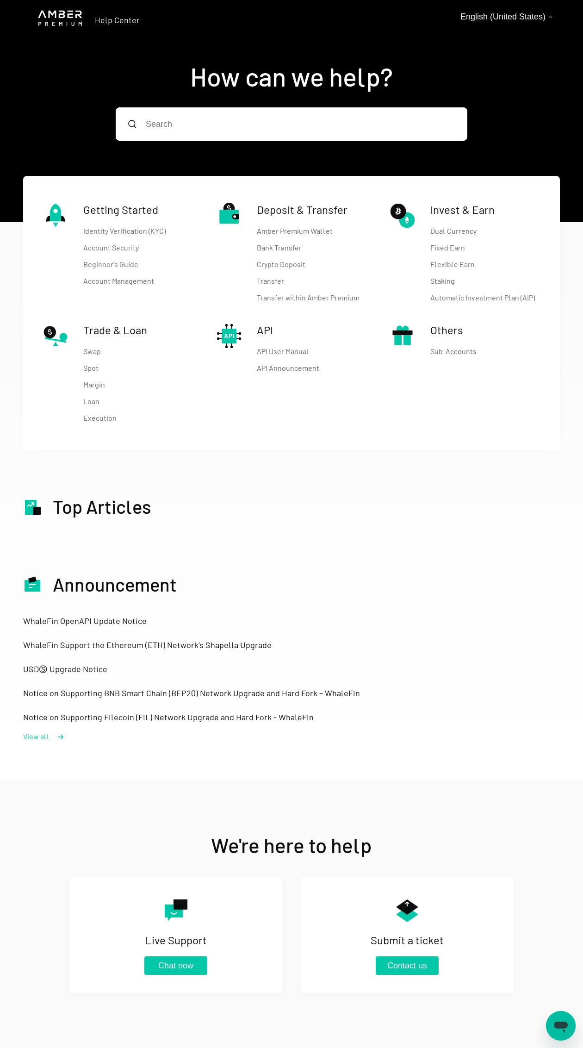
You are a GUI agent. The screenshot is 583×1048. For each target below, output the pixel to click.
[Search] (291, 124)
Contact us (407, 965)
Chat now (175, 965)
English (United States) (506, 16)
